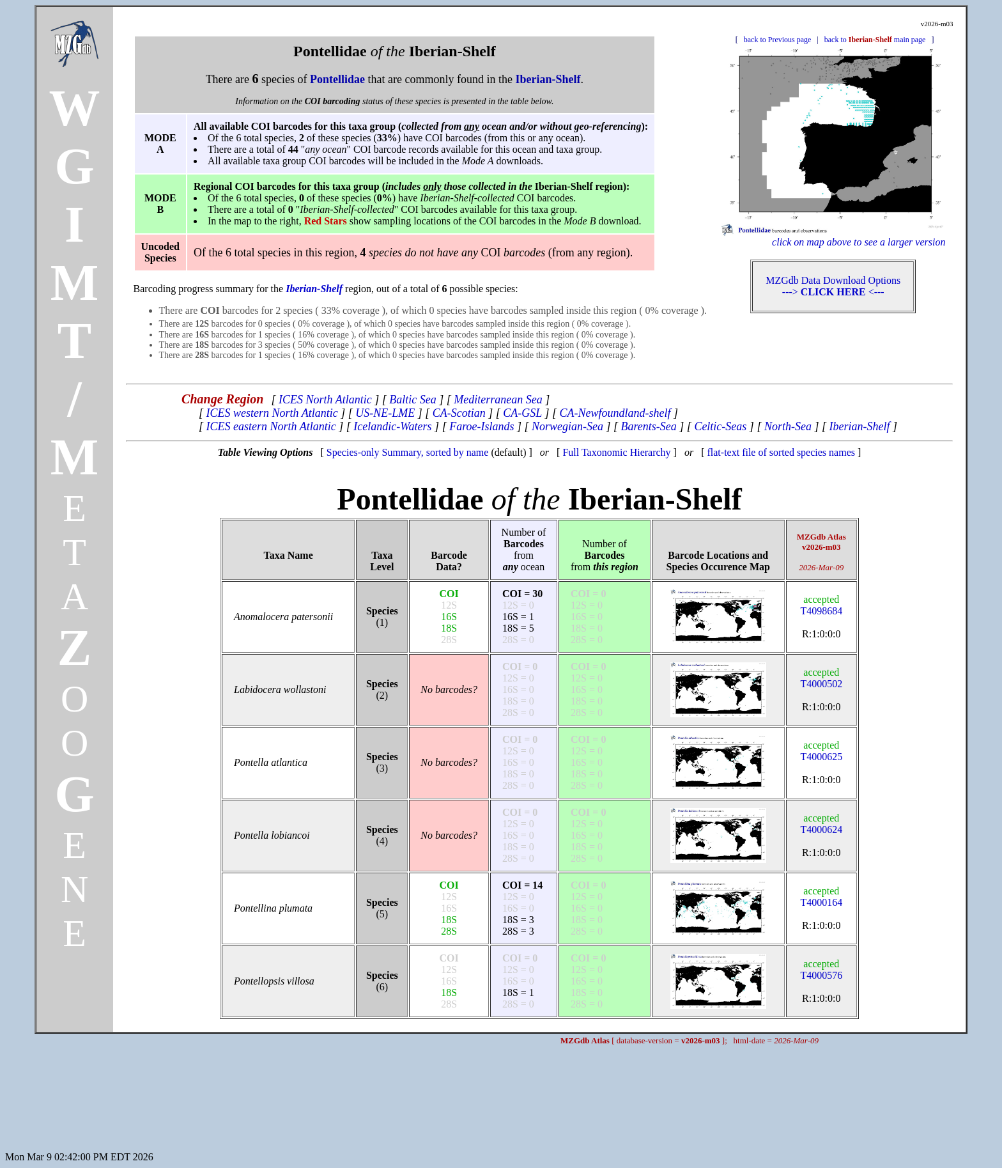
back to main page (875, 39)
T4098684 (821, 605)
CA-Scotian (459, 413)
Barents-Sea (649, 426)
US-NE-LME (385, 413)
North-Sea (788, 426)
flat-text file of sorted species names (780, 452)
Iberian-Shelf (859, 426)
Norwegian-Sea (567, 426)
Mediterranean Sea (498, 399)
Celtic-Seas (720, 426)
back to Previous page (778, 39)
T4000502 (821, 678)
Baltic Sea (412, 399)
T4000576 (821, 969)
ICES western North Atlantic (272, 413)
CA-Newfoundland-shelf (615, 413)
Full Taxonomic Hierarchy (616, 452)
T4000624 (821, 824)
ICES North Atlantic (325, 399)
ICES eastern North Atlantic (271, 426)
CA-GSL (522, 413)
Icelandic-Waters (392, 426)
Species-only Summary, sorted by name (408, 452)
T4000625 (821, 751)
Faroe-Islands (481, 426)
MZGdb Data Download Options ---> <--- (833, 286)
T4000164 (821, 896)
